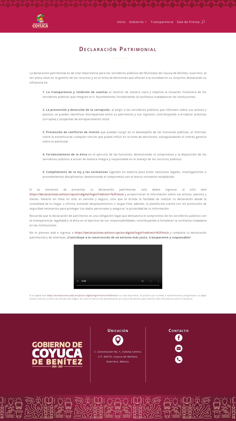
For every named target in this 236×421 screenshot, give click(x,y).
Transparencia (162, 22)
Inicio (121, 22)
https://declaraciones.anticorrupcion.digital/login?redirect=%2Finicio (77, 194)
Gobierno (136, 22)
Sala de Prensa (188, 22)
